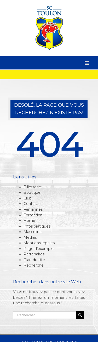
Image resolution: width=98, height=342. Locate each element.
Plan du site (34, 259)
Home (29, 220)
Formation (33, 215)
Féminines (33, 209)
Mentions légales (39, 243)
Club (28, 198)
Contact (31, 203)
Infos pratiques (37, 226)
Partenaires (34, 254)
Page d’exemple (39, 248)
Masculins (32, 231)
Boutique (32, 192)
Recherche (34, 265)
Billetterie (32, 187)
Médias (30, 237)
